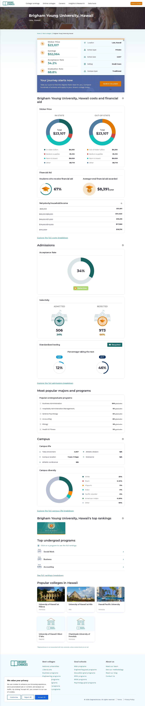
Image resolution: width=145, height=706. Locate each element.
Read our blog (111, 673)
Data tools (92, 3)
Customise (14, 697)
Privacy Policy (129, 699)
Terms (119, 699)
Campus (12, 60)
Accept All (41, 697)
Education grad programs (84, 673)
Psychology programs (51, 686)
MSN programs (80, 676)
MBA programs (80, 666)
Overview (12, 44)
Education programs (50, 679)
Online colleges (49, 3)
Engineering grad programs (85, 670)
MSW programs (80, 679)
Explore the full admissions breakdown (55, 383)
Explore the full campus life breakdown (55, 511)
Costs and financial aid (17, 48)
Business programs (50, 673)
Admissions (13, 51)
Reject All (27, 697)
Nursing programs (49, 683)
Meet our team (112, 666)
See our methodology (114, 670)
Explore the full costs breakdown (52, 238)
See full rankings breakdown (50, 575)
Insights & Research (77, 3)
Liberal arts (47, 670)
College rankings (32, 3)
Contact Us (110, 676)
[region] (27, 689)
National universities (50, 666)
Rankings (12, 64)
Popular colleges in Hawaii (18, 68)
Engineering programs (51, 676)
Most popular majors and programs (18, 56)
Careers (62, 3)
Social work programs (51, 689)
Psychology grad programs (85, 683)
